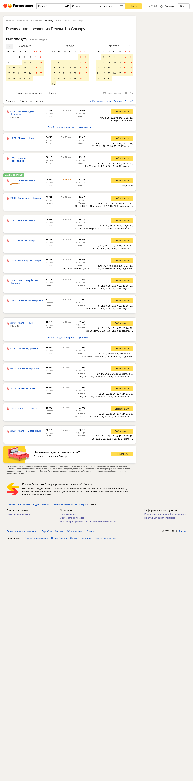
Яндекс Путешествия (81, 539)
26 (41, 73)
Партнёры (46, 532)
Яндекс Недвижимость (36, 539)
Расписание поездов (28, 505)
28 (14, 78)
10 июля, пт (26, 102)
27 (9, 78)
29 (19, 78)
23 (25, 73)
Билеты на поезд (68, 515)
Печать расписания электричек (160, 519)
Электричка (63, 20)
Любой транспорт (17, 20)
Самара (81, 117)
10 (30, 62)
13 (9, 67)
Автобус (78, 20)
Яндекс (182, 532)
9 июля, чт (11, 102)
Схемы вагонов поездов (72, 519)
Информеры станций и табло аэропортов (165, 515)
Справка (59, 532)
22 (19, 73)
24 (30, 73)
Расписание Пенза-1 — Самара (70, 505)
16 (25, 67)
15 (19, 67)
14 (14, 67)
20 (9, 73)
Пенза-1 (49, 117)
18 (35, 67)
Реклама (91, 532)
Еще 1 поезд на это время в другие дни (69, 128)
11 (35, 62)
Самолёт (36, 20)
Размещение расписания (19, 515)
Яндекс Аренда (59, 539)
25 (35, 73)
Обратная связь (75, 532)
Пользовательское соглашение (22, 532)
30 (25, 78)
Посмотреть (122, 455)
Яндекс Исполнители (105, 539)
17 (30, 67)
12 (41, 62)
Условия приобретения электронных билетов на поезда (88, 522)
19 (41, 67)
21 (14, 73)
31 (30, 78)
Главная (11, 505)
